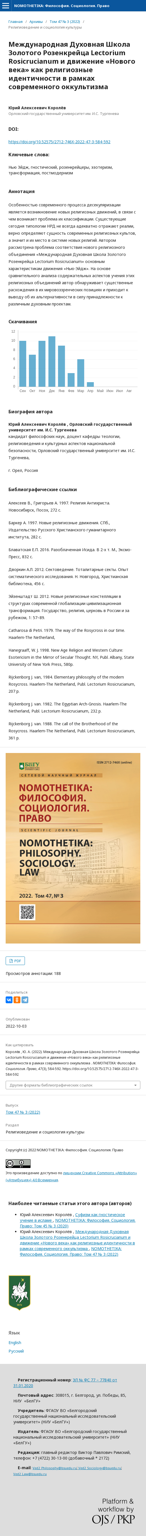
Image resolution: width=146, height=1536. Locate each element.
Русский (16, 1351)
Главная (15, 21)
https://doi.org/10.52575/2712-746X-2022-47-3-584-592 (59, 141)
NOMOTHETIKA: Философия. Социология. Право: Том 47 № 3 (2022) (71, 1251)
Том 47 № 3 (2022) (65, 21)
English (14, 1342)
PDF (17, 960)
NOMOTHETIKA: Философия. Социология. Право (62, 5)
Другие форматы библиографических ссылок (51, 1085)
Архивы (36, 21)
